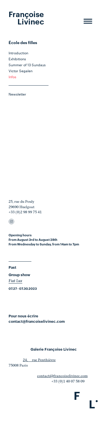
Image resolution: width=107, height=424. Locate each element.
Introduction (18, 52)
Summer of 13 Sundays (27, 64)
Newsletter (17, 93)
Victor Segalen (21, 70)
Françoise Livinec (26, 17)
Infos (12, 76)
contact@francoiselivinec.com (37, 321)
